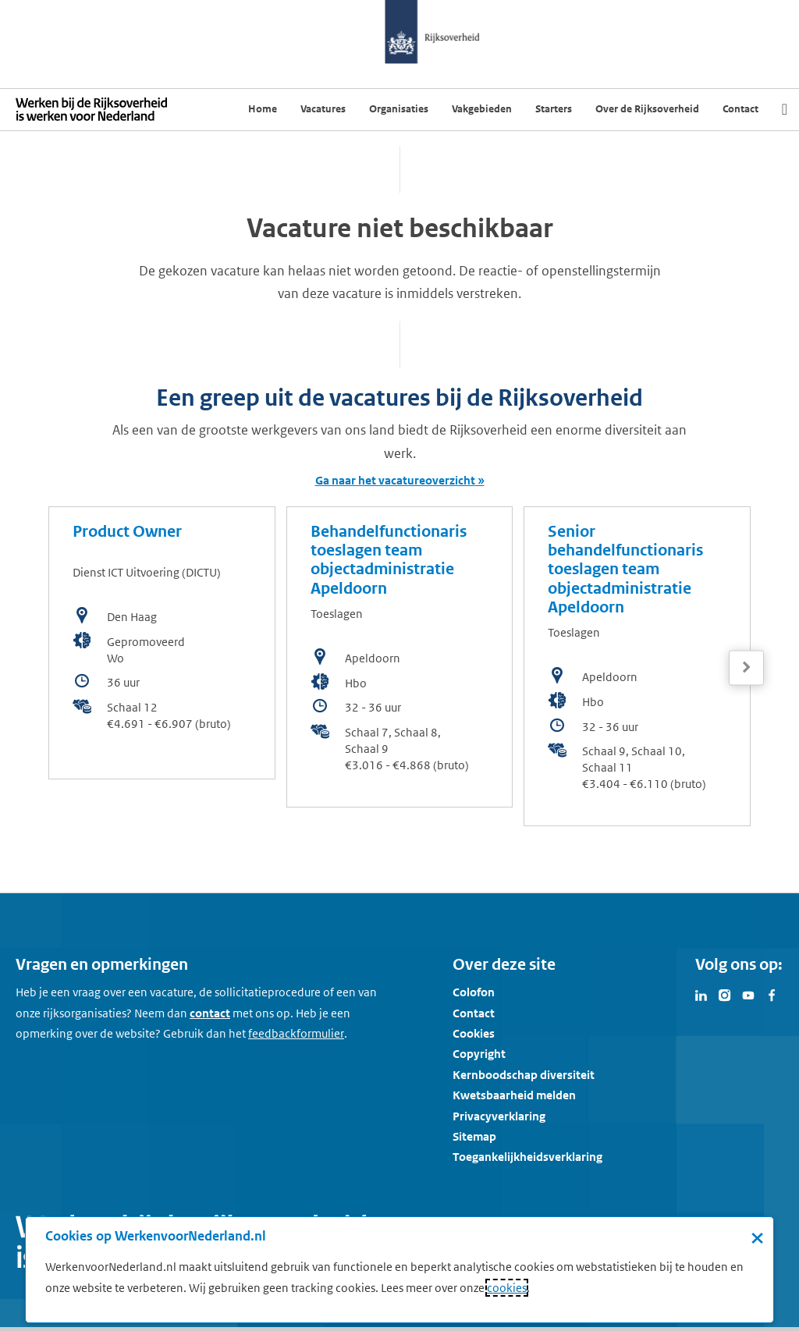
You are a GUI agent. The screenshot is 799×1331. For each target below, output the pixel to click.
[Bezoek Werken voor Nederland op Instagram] (725, 994)
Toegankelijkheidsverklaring (527, 1156)
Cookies (474, 1033)
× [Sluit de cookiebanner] (757, 1237)
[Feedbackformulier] (296, 1034)
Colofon (474, 992)
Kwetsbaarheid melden (514, 1095)
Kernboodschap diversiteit (524, 1074)
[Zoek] (784, 109)
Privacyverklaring (499, 1116)
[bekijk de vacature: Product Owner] (161, 642)
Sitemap (474, 1136)
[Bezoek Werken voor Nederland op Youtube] (748, 994)
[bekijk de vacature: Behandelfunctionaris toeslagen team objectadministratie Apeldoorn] (399, 656)
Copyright (479, 1053)
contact (210, 1013)
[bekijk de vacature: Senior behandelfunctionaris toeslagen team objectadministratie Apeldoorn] (637, 666)
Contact (474, 1013)
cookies (507, 1287)
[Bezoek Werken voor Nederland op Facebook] (771, 994)
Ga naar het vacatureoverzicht (395, 480)
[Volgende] (746, 667)
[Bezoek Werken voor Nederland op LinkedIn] (701, 994)
